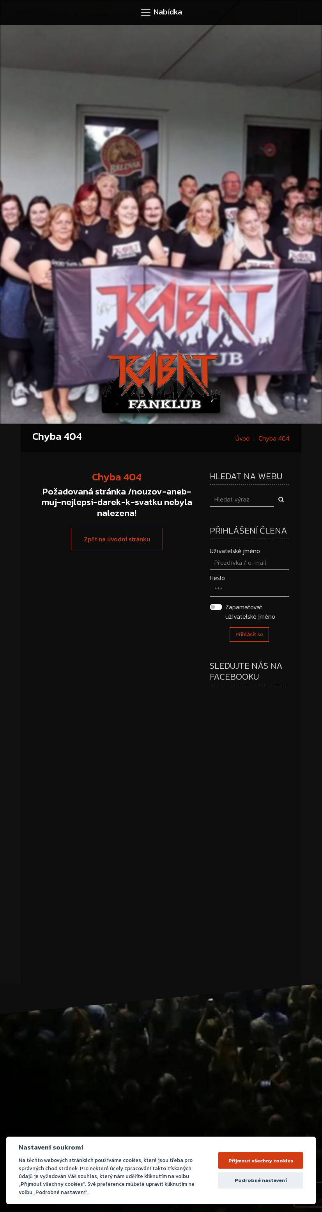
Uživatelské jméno (235, 550)
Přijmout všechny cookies (260, 1160)
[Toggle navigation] (161, 12)
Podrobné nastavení (261, 1180)
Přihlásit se (249, 634)
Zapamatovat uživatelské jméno (250, 611)
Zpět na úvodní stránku (117, 539)
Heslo (217, 577)
